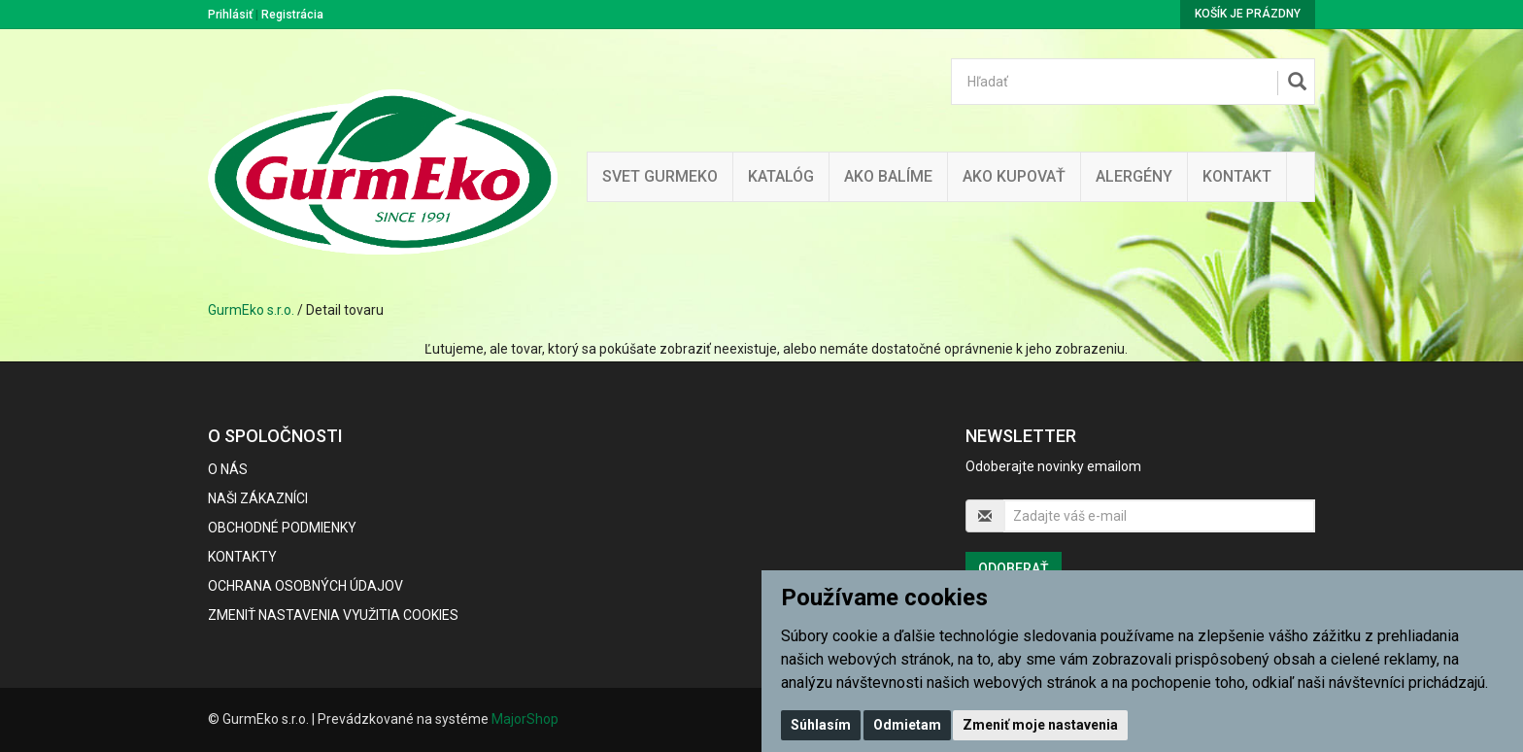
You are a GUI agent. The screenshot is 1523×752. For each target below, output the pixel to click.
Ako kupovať (1014, 176)
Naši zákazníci (258, 498)
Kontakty (242, 556)
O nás (228, 469)
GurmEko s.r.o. (251, 310)
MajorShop (524, 719)
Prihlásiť (230, 14)
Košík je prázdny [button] (1248, 13)
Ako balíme (888, 176)
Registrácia (292, 14)
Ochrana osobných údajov (305, 586)
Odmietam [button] (907, 725)
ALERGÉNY (1134, 176)
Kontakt (1236, 176)
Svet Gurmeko (660, 176)
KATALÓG (781, 176)
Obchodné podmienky (282, 527)
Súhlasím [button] (821, 725)
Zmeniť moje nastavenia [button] (1040, 725)
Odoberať (1013, 568)
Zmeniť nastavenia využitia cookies (333, 615)
